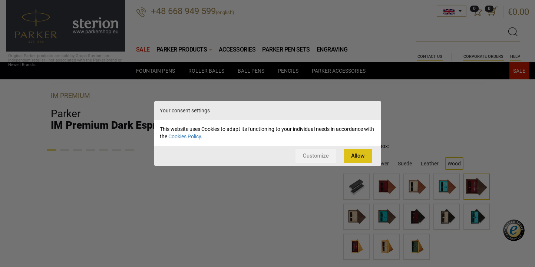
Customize (314, 155)
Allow (357, 155)
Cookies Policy (184, 136)
